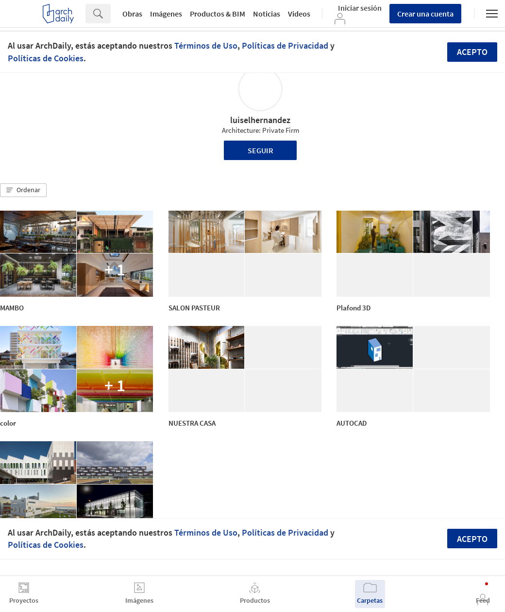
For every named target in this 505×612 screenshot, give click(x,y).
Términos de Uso (205, 45)
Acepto (472, 51)
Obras (132, 14)
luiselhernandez (260, 120)
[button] (23, 190)
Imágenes (166, 14)
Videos (299, 14)
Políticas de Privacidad (285, 45)
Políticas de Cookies (46, 58)
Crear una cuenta (425, 13)
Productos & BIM (217, 14)
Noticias (266, 14)
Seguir (260, 150)
